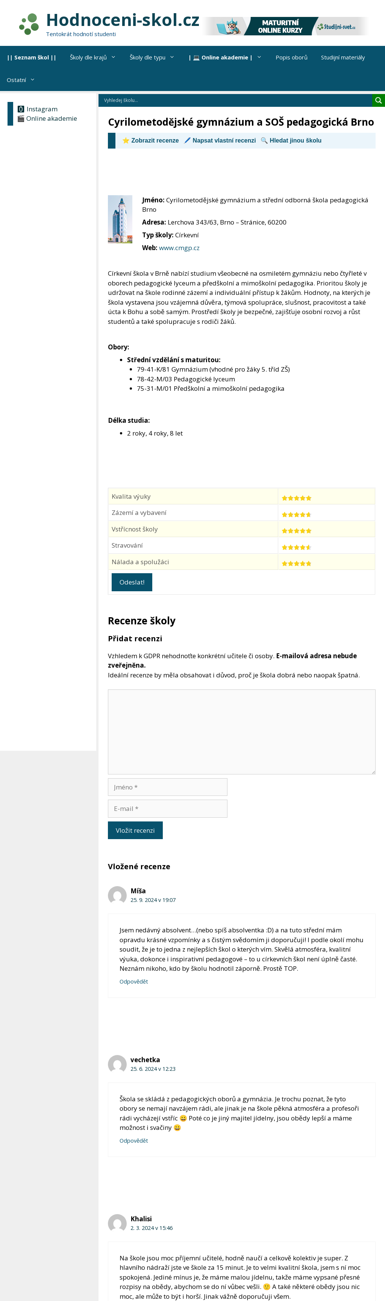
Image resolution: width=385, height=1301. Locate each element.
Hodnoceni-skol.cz (122, 19)
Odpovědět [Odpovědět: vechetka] (134, 1140)
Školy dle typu (156, 57)
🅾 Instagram (37, 109)
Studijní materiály (343, 57)
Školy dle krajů (96, 57)
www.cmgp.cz (179, 247)
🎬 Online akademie (47, 118)
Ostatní (24, 79)
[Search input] (237, 100)
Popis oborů (292, 57)
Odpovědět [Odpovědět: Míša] (134, 981)
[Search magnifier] (378, 100)
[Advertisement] (245, 175)
